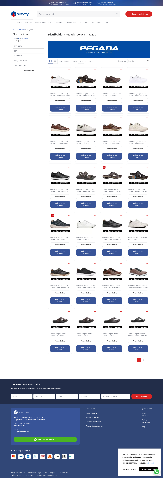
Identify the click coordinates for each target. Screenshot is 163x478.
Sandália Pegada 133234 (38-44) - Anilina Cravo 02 (85, 94)
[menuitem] (24, 22)
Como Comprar (91, 413)
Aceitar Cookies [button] (148, 469)
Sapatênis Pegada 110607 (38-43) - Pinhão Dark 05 (59, 142)
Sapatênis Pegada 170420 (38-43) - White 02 (85, 142)
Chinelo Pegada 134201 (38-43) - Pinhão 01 (58, 335)
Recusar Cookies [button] (129, 469)
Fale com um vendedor (45, 439)
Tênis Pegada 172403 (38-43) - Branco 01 (137, 238)
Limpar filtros (28, 71)
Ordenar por (122, 61)
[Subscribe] (141, 396)
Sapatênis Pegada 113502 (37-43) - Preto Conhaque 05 (59, 287)
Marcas (22, 30)
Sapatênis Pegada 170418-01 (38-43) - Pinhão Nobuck (138, 287)
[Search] (117, 14)
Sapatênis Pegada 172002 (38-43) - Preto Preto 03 (59, 190)
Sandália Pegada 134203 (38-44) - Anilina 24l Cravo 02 (85, 190)
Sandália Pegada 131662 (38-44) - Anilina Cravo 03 (137, 190)
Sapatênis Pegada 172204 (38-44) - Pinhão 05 (111, 94)
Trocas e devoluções (93, 422)
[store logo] (20, 14)
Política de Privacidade (146, 421)
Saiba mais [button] (150, 463)
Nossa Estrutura (145, 414)
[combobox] (78, 14)
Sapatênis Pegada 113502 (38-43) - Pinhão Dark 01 (111, 142)
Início (15, 30)
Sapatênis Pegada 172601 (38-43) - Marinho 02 (59, 238)
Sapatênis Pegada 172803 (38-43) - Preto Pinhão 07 (85, 287)
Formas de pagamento (94, 426)
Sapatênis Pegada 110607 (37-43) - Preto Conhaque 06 (111, 238)
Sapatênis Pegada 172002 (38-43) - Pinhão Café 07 (111, 287)
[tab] (28, 45)
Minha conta (90, 409)
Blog (143, 427)
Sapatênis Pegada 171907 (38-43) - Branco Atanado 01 (59, 94)
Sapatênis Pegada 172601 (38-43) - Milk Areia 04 (137, 142)
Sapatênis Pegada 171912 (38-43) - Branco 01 (85, 238)
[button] (69, 70)
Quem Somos (147, 409)
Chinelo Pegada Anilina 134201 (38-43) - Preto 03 (137, 335)
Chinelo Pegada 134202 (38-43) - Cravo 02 (110, 335)
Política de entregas (93, 417)
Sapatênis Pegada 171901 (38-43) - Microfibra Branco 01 (138, 94)
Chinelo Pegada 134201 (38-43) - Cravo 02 (84, 335)
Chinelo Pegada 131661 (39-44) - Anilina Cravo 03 (111, 190)
